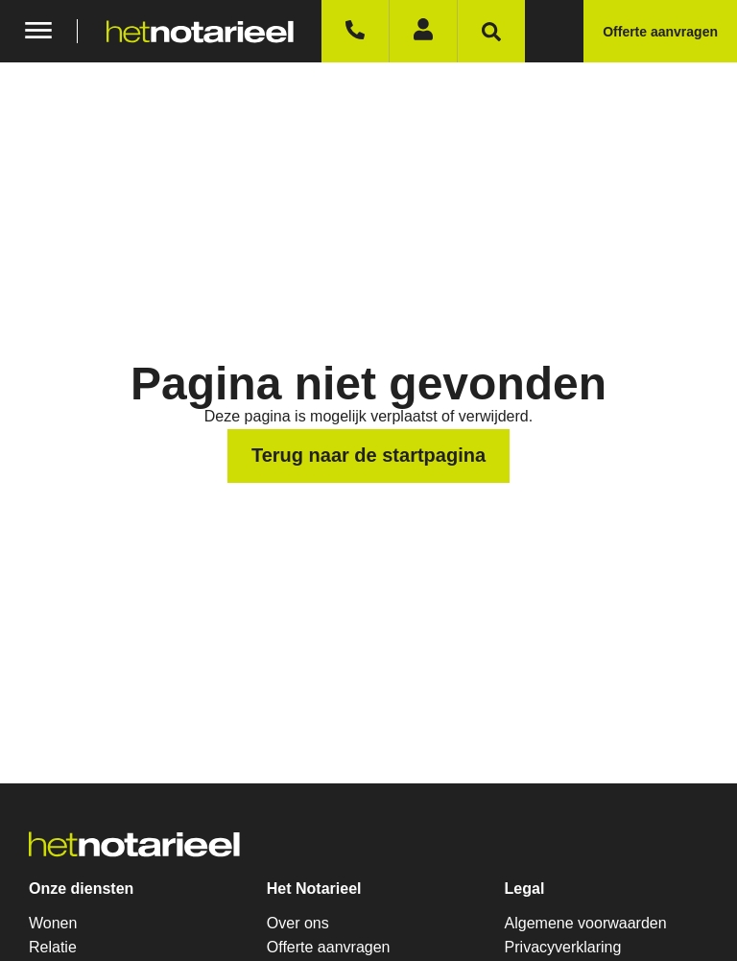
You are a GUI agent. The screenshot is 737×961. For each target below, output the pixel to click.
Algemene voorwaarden (586, 923)
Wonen (53, 923)
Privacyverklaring (563, 947)
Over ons (298, 923)
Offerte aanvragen (329, 947)
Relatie (53, 947)
